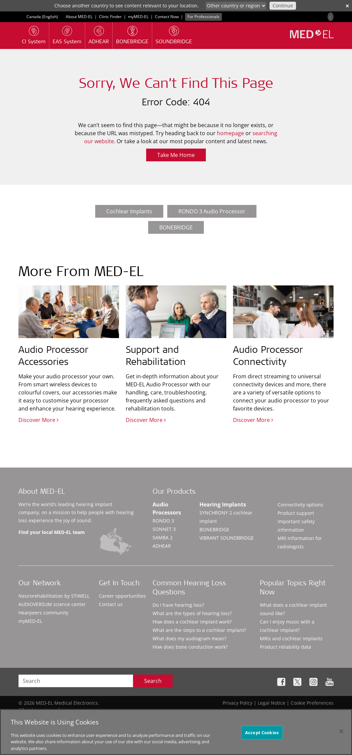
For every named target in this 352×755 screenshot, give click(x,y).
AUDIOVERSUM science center (52, 604)
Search (153, 681)
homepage (230, 133)
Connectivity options (300, 504)
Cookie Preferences (312, 703)
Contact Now (167, 16)
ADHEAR (162, 546)
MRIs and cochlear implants (291, 638)
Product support (296, 513)
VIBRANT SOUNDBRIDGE (226, 538)
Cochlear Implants (129, 211)
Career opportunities (122, 596)
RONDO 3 (163, 521)
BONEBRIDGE (176, 227)
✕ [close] (347, 6)
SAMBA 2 (163, 537)
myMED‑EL (138, 16)
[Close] (341, 733)
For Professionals (203, 16)
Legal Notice (271, 703)
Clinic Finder (110, 16)
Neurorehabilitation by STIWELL (54, 596)
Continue (283, 5)
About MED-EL (80, 16)
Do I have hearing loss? (178, 605)
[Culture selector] (236, 6)
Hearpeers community (43, 612)
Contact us (111, 604)
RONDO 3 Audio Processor (211, 211)
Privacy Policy (237, 703)
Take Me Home (176, 155)
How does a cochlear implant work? (192, 621)
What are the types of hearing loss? (192, 613)
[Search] (331, 16)
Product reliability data (285, 647)
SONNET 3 (164, 529)
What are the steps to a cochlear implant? (199, 630)
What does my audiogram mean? (189, 638)
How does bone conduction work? (190, 647)
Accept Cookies (262, 735)
